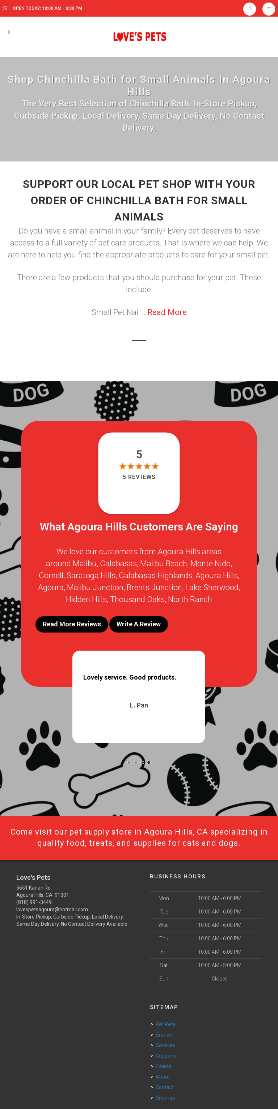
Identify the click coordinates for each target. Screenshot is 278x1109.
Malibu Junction (95, 587)
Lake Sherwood (212, 587)
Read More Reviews (72, 624)
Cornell (51, 575)
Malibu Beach (163, 563)
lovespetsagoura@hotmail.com (52, 909)
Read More (167, 312)
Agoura (51, 587)
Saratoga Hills (91, 575)
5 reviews (138, 477)
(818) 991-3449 (34, 902)
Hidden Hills (86, 599)
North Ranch (190, 599)
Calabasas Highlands (155, 575)
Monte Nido (210, 563)
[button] (129, 762)
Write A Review (139, 624)
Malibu (85, 563)
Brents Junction (154, 587)
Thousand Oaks (137, 599)
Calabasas (118, 563)
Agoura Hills (216, 575)
